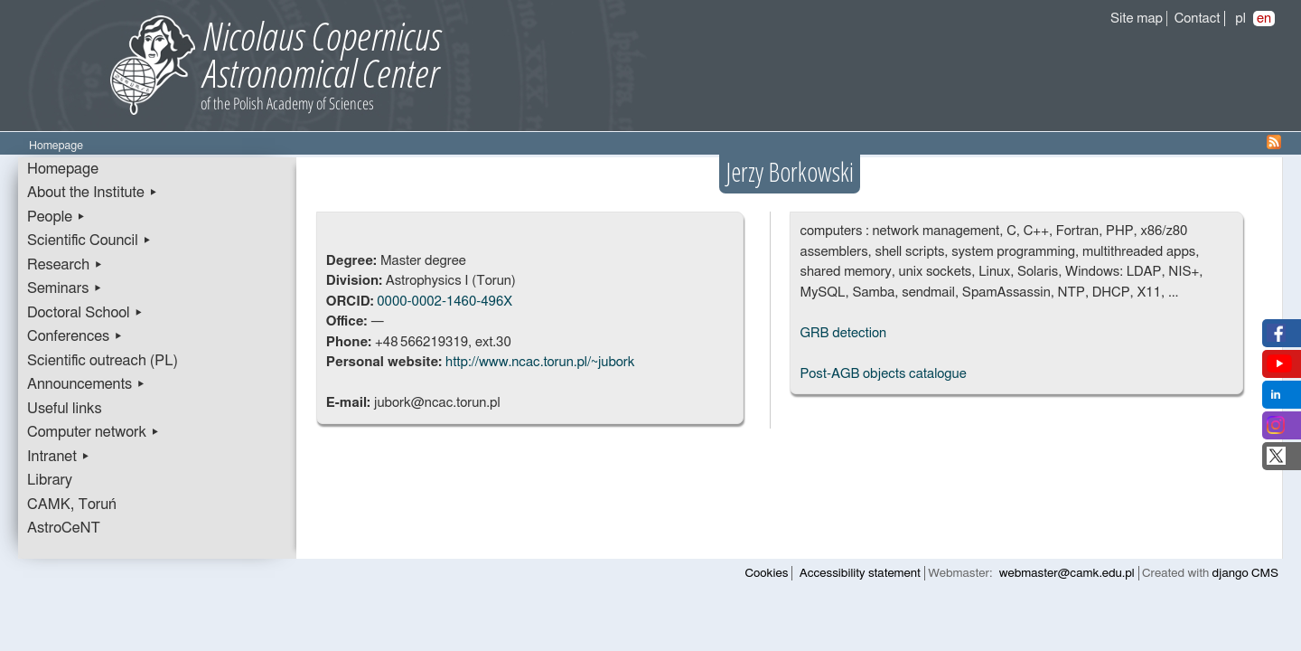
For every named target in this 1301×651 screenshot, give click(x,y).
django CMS (1245, 573)
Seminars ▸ (64, 288)
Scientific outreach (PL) (102, 361)
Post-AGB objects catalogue (883, 374)
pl (1240, 18)
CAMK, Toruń (72, 504)
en (1264, 18)
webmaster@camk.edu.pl (1067, 573)
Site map (1136, 18)
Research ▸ (65, 265)
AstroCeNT (63, 528)
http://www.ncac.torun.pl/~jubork (539, 362)
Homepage (62, 169)
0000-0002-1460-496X (444, 301)
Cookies (767, 573)
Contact (1198, 18)
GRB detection (843, 333)
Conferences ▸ (75, 336)
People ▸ (56, 217)
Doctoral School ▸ (85, 313)
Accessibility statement (860, 573)
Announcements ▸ (86, 384)
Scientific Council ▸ (89, 240)
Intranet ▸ (58, 456)
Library (49, 480)
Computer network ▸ (93, 432)
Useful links (64, 408)
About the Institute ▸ (92, 192)
